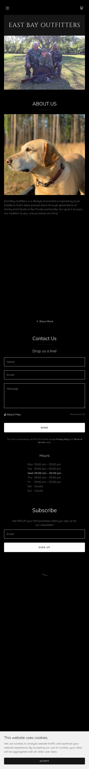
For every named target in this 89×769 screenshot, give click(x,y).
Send (44, 427)
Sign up (44, 547)
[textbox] (44, 361)
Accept (44, 761)
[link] (44, 26)
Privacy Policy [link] (62, 439)
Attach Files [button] (14, 414)
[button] (7, 8)
